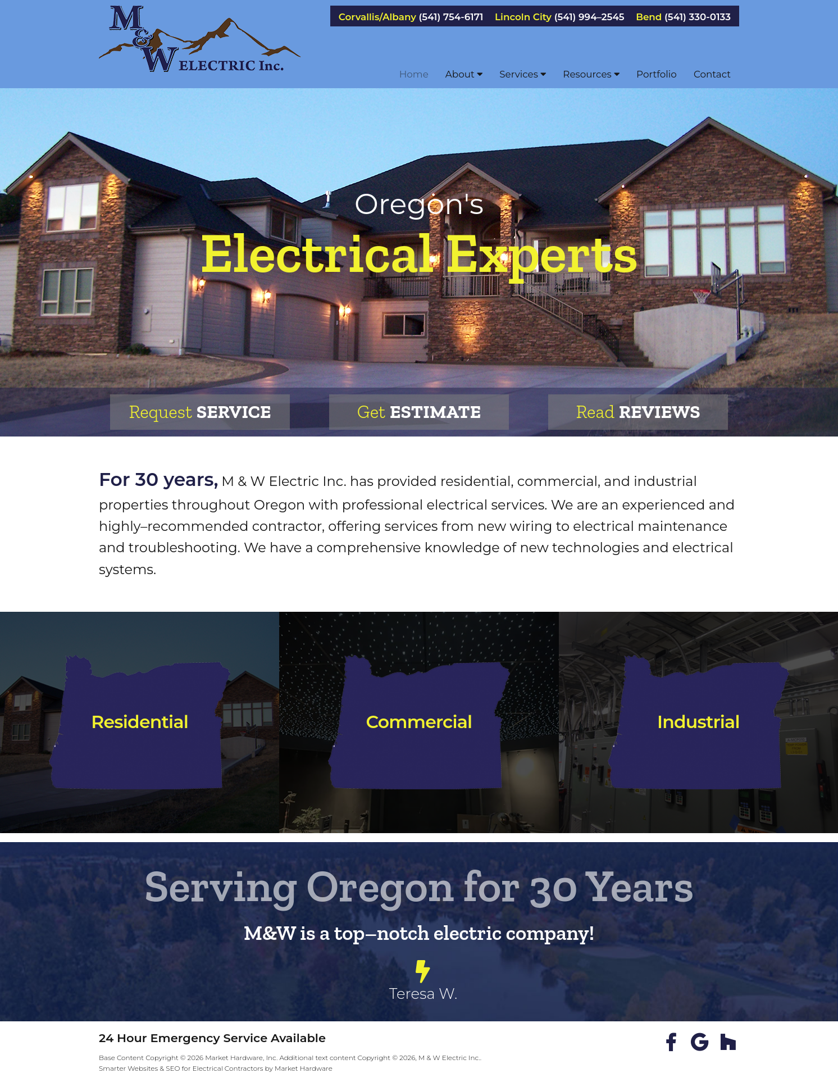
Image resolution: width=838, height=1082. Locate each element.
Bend (649, 17)
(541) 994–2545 (589, 17)
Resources (591, 74)
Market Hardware (304, 1068)
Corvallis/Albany (377, 17)
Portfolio (656, 74)
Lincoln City (523, 17)
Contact (712, 74)
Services (522, 74)
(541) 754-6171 (451, 17)
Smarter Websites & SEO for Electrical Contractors (181, 1068)
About (463, 74)
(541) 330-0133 (697, 17)
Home (414, 74)
